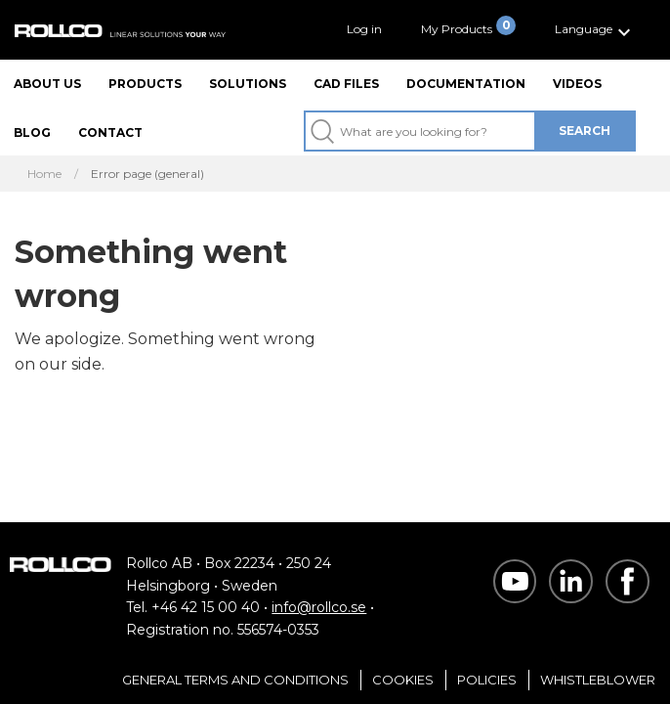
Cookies (403, 679)
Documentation (465, 83)
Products (145, 83)
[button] (595, 30)
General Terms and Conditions (235, 679)
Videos (577, 83)
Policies (487, 679)
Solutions (247, 83)
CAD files (346, 83)
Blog (32, 132)
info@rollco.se (319, 607)
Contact (110, 132)
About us (47, 83)
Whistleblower (597, 679)
